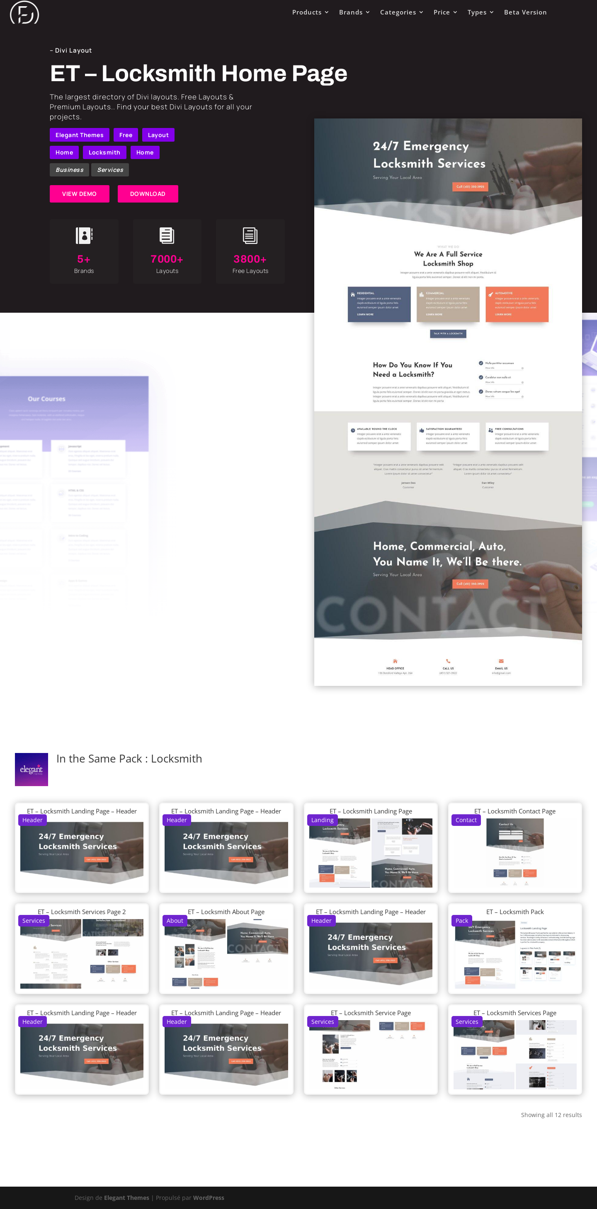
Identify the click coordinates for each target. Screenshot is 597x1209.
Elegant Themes (80, 135)
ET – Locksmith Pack (515, 911)
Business (69, 170)
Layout (158, 135)
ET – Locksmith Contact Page (515, 811)
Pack (462, 920)
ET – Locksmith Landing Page (371, 811)
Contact (466, 820)
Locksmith (105, 152)
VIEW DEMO (79, 194)
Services (110, 170)
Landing (322, 820)
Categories (398, 12)
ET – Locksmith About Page (226, 911)
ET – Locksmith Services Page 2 (82, 911)
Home (64, 152)
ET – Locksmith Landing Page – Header (82, 811)
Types (477, 12)
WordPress (208, 1198)
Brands (351, 12)
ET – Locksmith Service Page (371, 1013)
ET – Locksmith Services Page (514, 1013)
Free (125, 135)
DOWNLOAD (148, 194)
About (175, 920)
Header (32, 820)
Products (307, 12)
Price (442, 12)
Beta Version (525, 12)
